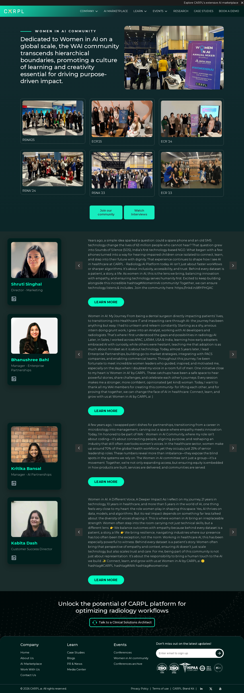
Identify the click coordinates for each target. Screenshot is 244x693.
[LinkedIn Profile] (14, 299)
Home (24, 652)
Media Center (76, 669)
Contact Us (28, 675)
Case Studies (203, 11)
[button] (79, 266)
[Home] (14, 11)
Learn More (106, 302)
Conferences (123, 652)
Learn (138, 11)
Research (180, 11)
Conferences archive (128, 663)
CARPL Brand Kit (183, 688)
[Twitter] (210, 688)
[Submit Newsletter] (219, 653)
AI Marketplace (116, 11)
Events (158, 11)
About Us (27, 658)
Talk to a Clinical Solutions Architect (122, 622)
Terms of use (160, 688)
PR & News (74, 663)
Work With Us (30, 669)
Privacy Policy (140, 688)
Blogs (71, 658)
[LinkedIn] (201, 688)
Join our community (106, 212)
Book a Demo (229, 11)
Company (87, 11)
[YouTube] (220, 688)
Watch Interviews (139, 212)
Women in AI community (131, 658)
